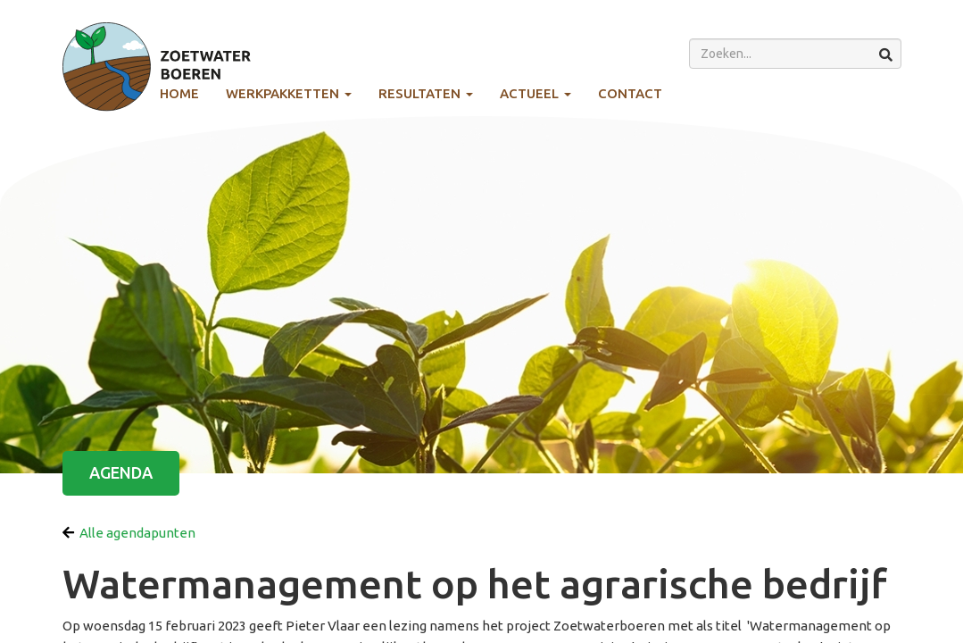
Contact (630, 93)
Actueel (535, 93)
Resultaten (425, 93)
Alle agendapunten (128, 532)
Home (179, 93)
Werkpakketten (289, 93)
